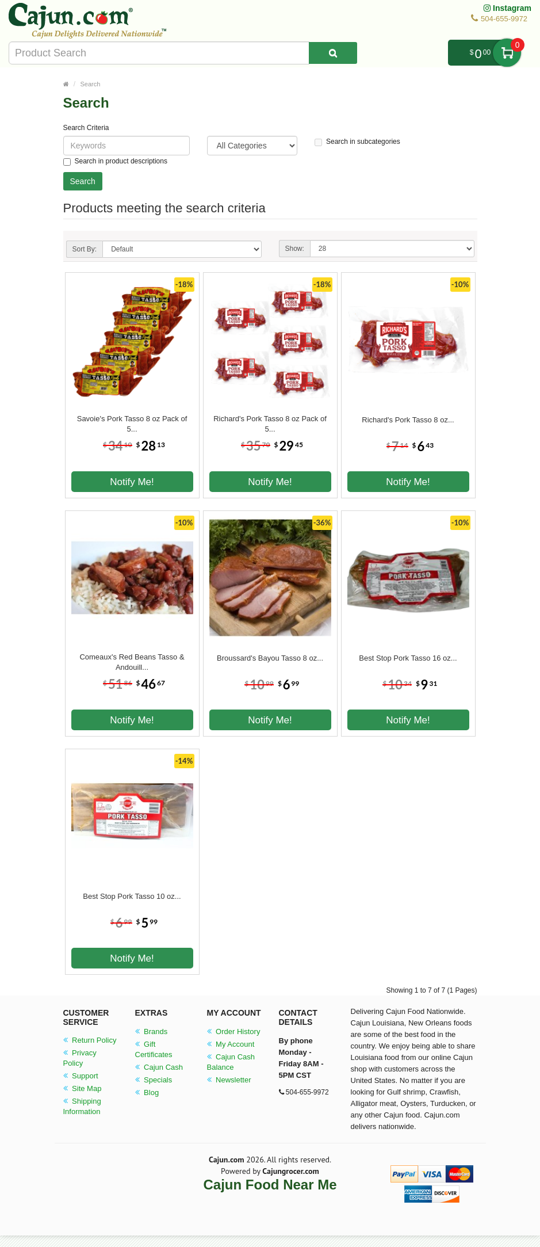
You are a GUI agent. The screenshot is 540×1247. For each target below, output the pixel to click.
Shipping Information (82, 1106)
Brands (151, 1031)
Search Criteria (86, 128)
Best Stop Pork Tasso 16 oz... (408, 658)
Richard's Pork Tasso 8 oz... (408, 419)
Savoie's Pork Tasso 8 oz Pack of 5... (132, 423)
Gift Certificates (154, 1049)
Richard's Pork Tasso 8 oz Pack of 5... (270, 423)
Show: (294, 249)
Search (91, 84)
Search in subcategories (357, 142)
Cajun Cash (159, 1067)
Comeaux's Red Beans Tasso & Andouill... (131, 662)
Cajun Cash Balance (231, 1061)
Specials (154, 1080)
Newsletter (229, 1080)
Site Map (82, 1088)
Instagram (507, 8)
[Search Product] (333, 53)
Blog (147, 1092)
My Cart (507, 53)
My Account (231, 1044)
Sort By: (84, 249)
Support (80, 1075)
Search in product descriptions (115, 161)
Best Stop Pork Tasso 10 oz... (132, 896)
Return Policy (90, 1040)
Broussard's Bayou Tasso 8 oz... (270, 658)
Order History (234, 1031)
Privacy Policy (80, 1057)
